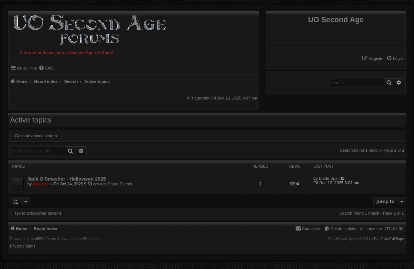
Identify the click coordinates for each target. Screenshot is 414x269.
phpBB (36, 239)
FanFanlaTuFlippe (389, 239)
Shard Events (120, 184)
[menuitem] (394, 58)
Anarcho (41, 184)
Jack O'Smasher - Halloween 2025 (66, 179)
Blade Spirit (329, 178)
